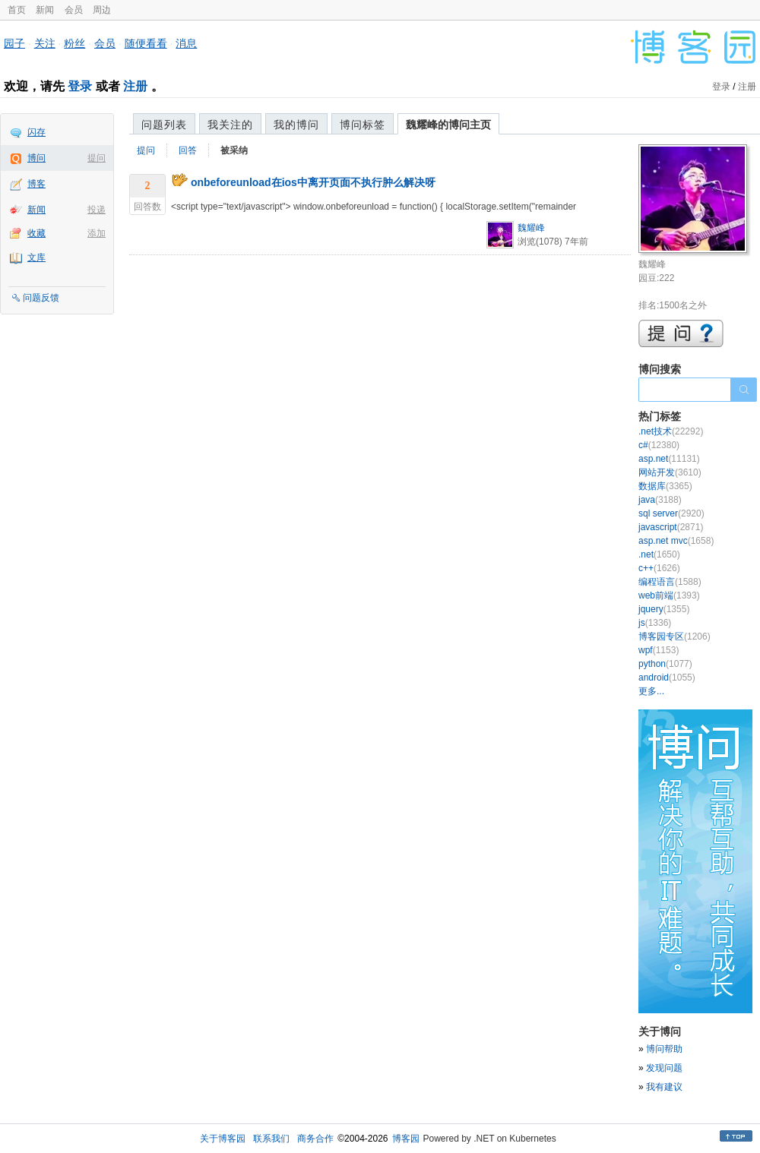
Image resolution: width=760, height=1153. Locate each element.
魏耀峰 (531, 228)
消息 (186, 43)
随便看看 (146, 43)
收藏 (36, 233)
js (654, 623)
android (666, 677)
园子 (14, 43)
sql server (671, 513)
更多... (651, 691)
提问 (96, 158)
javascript (670, 527)
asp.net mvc (676, 540)
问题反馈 (41, 297)
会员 (74, 10)
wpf (658, 650)
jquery (663, 609)
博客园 (406, 1138)
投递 (96, 209)
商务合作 (315, 1138)
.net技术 (670, 431)
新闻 (45, 10)
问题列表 (164, 124)
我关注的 (230, 124)
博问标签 (362, 124)
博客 (36, 183)
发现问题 (664, 1068)
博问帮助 (664, 1049)
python (665, 664)
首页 (17, 10)
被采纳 (234, 150)
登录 (80, 86)
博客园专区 (674, 636)
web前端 (669, 595)
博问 (36, 158)
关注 (44, 43)
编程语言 (669, 581)
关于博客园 (222, 1138)
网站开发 (669, 472)
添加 (96, 233)
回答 (188, 150)
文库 (36, 257)
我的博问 (296, 124)
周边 (102, 10)
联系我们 (271, 1138)
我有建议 (664, 1087)
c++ (659, 568)
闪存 (36, 132)
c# (658, 445)
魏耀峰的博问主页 (448, 124)
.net (659, 554)
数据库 (665, 486)
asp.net (669, 458)
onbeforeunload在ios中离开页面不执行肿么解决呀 (313, 182)
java (660, 499)
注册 (135, 86)
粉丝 (74, 43)
